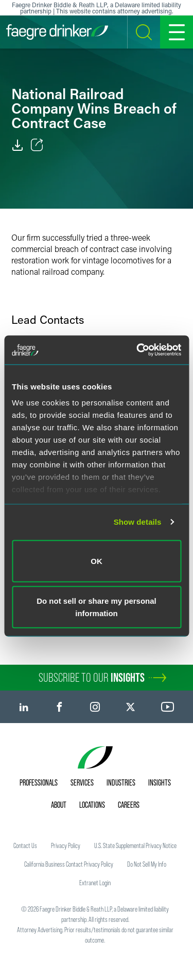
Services (82, 782)
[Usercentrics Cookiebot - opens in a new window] (137, 350)
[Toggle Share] (37, 145)
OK (96, 560)
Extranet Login (95, 883)
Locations (92, 804)
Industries (121, 782)
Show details (138, 522)
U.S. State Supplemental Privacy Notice (135, 845)
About (58, 804)
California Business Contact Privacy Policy (68, 864)
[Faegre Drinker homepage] (57, 32)
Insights (159, 782)
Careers (128, 804)
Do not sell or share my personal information (96, 607)
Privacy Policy (65, 845)
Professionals (39, 782)
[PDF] (17, 145)
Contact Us (25, 845)
